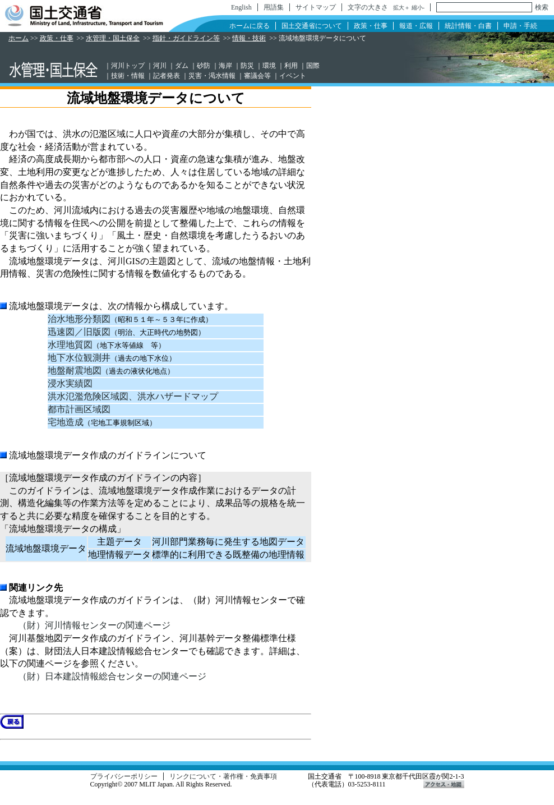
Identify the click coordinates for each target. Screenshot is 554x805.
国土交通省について (311, 26)
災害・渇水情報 (212, 76)
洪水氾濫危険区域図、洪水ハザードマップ (133, 396)
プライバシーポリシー (124, 776)
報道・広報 (416, 26)
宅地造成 (66, 422)
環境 (269, 66)
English (241, 7)
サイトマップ (316, 7)
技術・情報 (128, 76)
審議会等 (257, 76)
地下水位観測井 (79, 357)
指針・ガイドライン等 (186, 38)
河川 (160, 66)
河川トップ (128, 66)
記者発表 (166, 76)
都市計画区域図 (79, 409)
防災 (247, 66)
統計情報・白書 (468, 26)
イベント (292, 76)
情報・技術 (249, 38)
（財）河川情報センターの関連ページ (94, 625)
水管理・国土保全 (113, 38)
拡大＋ (401, 7)
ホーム (18, 38)
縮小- (418, 7)
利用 (291, 66)
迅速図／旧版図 (79, 332)
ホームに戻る (249, 26)
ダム (181, 66)
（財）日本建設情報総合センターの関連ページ (112, 676)
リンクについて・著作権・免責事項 (223, 776)
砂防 (203, 66)
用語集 (274, 7)
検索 (541, 7)
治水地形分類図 (79, 319)
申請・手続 (520, 26)
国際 (313, 66)
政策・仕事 (370, 26)
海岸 (225, 66)
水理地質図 (70, 344)
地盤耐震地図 (74, 370)
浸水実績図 (70, 383)
